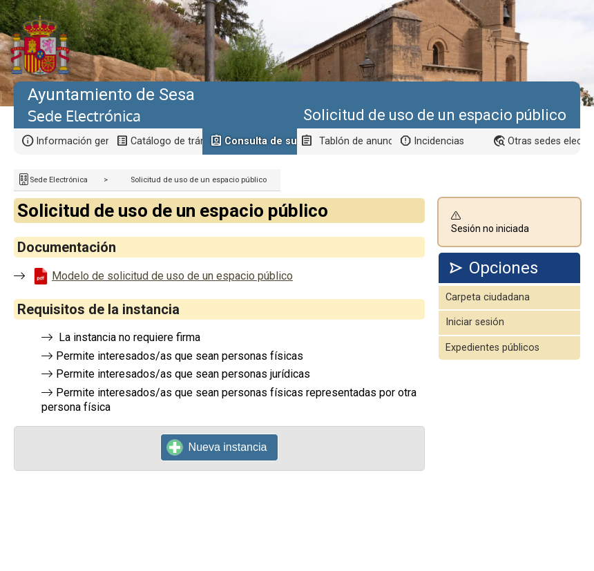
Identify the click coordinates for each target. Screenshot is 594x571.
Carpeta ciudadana (488, 297)
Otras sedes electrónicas (544, 141)
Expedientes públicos (492, 348)
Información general (72, 141)
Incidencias (439, 141)
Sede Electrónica (59, 179)
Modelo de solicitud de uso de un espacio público (172, 275)
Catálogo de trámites (167, 141)
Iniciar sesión (475, 322)
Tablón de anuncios (355, 141)
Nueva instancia (217, 447)
